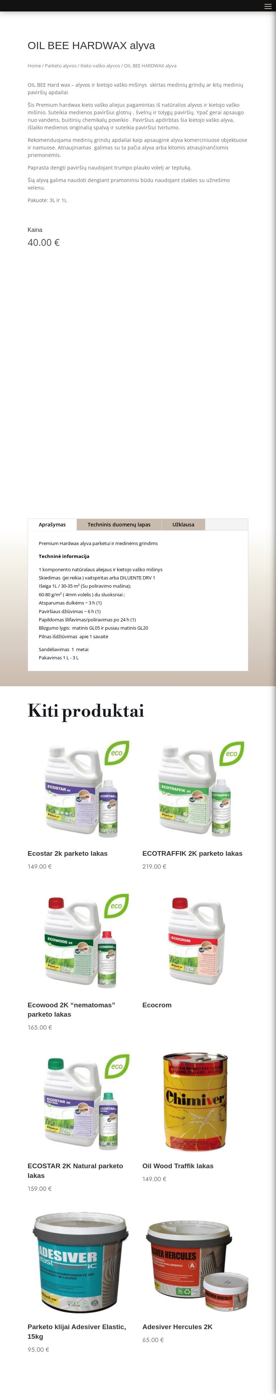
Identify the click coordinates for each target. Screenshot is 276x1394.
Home (34, 65)
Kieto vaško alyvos (100, 65)
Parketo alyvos (61, 65)
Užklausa (183, 524)
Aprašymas (52, 524)
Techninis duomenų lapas (119, 524)
